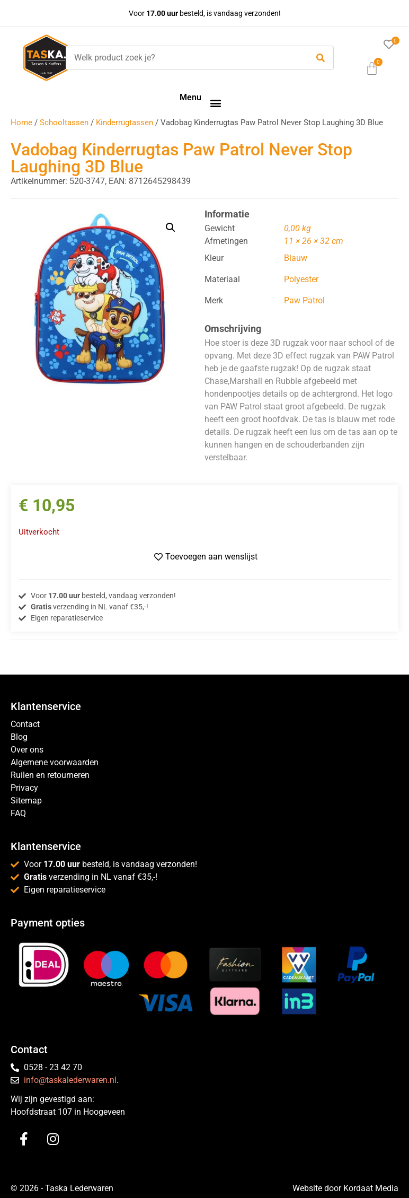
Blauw (295, 258)
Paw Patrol (304, 300)
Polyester (301, 279)
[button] (215, 102)
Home (21, 122)
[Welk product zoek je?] (184, 57)
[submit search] (320, 58)
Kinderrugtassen (124, 122)
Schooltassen (64, 122)
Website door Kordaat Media (345, 1188)
